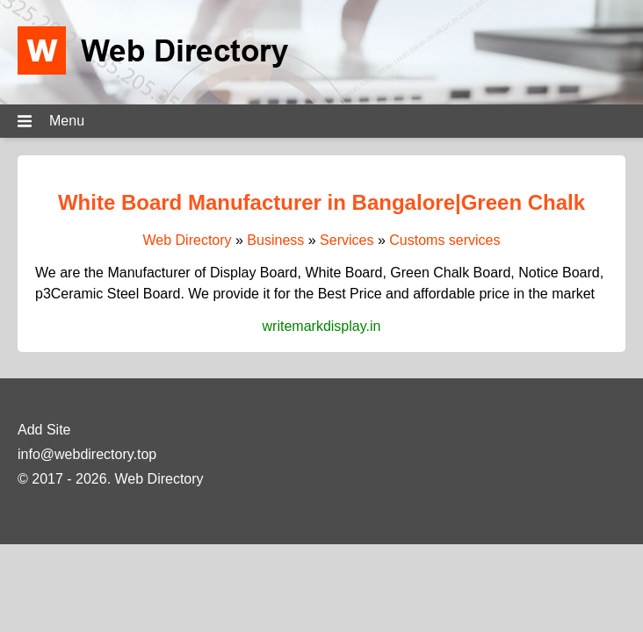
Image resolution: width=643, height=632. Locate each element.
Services (346, 240)
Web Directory (186, 240)
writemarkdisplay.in (322, 326)
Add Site (44, 429)
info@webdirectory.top (87, 454)
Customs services (444, 240)
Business (275, 240)
